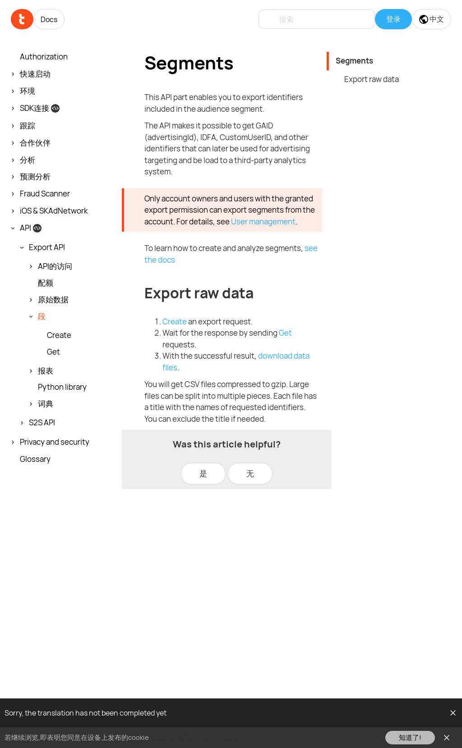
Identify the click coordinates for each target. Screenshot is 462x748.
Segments (354, 60)
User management (263, 221)
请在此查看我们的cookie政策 (194, 737)
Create (59, 335)
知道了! (410, 737)
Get (53, 352)
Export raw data (371, 79)
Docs (49, 19)
